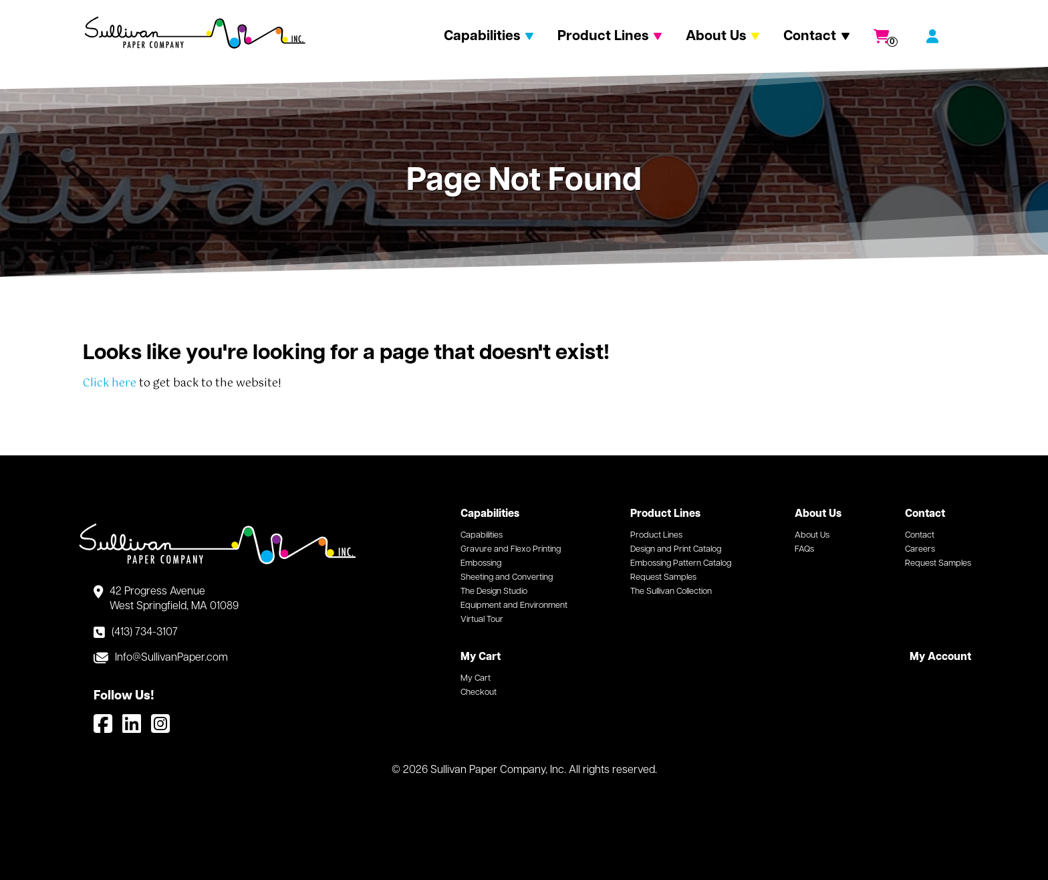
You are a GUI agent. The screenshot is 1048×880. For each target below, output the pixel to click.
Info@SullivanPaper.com (171, 658)
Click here (109, 383)
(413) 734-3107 (145, 632)
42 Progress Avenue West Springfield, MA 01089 (174, 599)
